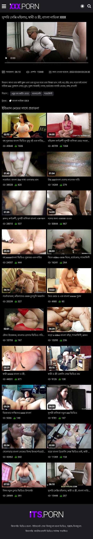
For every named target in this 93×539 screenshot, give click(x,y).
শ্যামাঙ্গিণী (48, 93)
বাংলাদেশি (36, 93)
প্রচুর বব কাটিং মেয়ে (20, 93)
